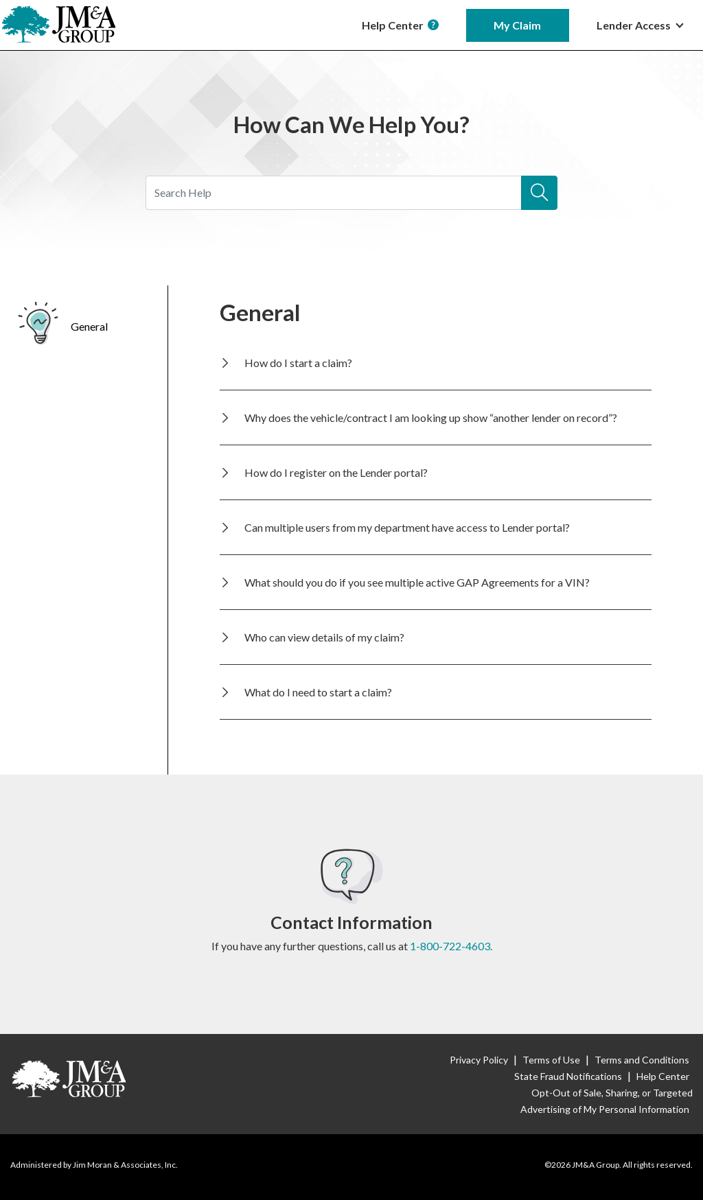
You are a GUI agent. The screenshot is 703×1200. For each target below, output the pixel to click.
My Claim (517, 25)
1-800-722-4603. (451, 945)
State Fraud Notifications (568, 1076)
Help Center (400, 25)
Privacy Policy (479, 1060)
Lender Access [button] (635, 25)
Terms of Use (551, 1060)
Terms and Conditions (642, 1060)
